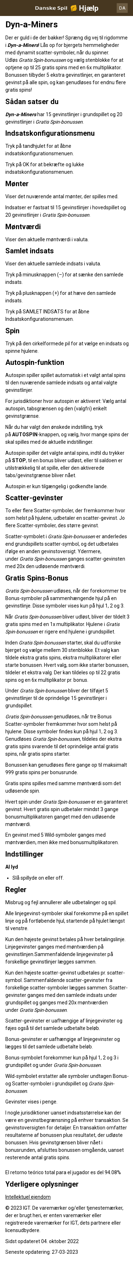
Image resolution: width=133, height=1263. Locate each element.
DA (122, 8)
